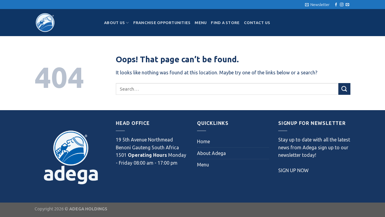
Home (203, 141)
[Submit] (344, 89)
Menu (201, 22)
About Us (116, 23)
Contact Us (257, 22)
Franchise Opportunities (162, 22)
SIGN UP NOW (293, 170)
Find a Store (225, 22)
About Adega (211, 153)
